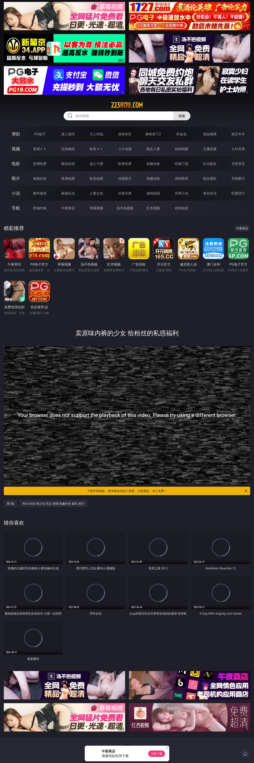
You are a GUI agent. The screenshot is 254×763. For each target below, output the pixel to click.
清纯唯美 (181, 178)
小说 (16, 193)
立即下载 (157, 754)
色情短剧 (181, 208)
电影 (16, 163)
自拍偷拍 (68, 149)
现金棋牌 (210, 134)
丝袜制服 (181, 149)
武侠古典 (125, 193)
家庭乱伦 (68, 193)
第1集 (10, 503)
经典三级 (181, 163)
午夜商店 (68, 208)
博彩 (16, 134)
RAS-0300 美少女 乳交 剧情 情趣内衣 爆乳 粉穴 (53, 503)
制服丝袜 (153, 163)
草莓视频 (96, 208)
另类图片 (238, 178)
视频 (16, 149)
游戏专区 (125, 134)
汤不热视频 (124, 208)
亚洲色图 (68, 178)
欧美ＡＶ (96, 149)
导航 (16, 208)
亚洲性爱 (39, 163)
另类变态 (238, 163)
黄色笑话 (210, 193)
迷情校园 (153, 193)
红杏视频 (153, 208)
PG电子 (39, 134)
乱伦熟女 (210, 163)
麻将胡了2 (153, 134)
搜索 (182, 116)
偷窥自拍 (39, 178)
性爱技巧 (238, 193)
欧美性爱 (125, 163)
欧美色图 (96, 178)
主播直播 (210, 149)
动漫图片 (125, 178)
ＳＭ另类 (238, 149)
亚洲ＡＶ (39, 149)
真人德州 (68, 134)
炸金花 (181, 134)
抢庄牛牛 (238, 134)
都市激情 (39, 193)
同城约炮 (39, 208)
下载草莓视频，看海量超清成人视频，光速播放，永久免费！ (167, 490)
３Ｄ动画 (125, 149)
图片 (16, 178)
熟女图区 (210, 178)
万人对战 (96, 134)
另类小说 (181, 193)
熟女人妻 (153, 149)
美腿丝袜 (153, 178)
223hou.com (127, 105)
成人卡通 (96, 163)
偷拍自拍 (68, 163)
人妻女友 (96, 193)
